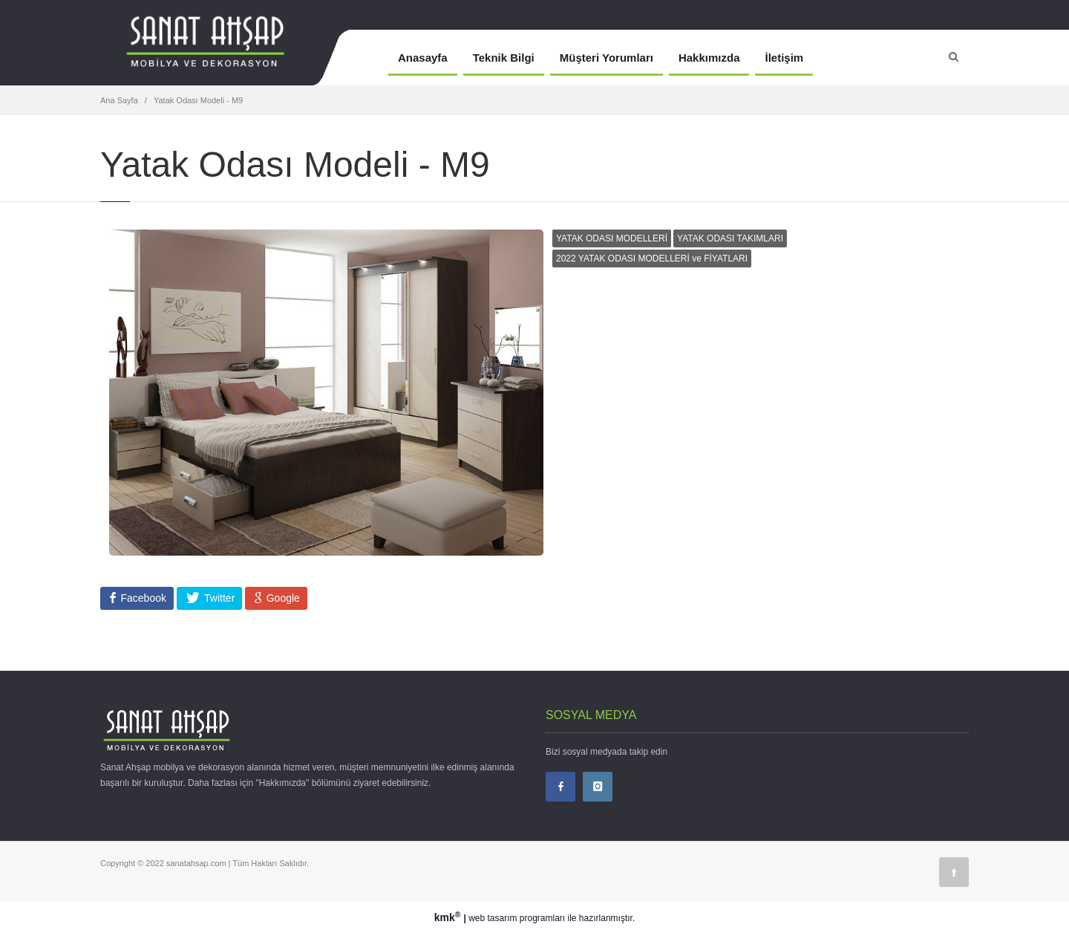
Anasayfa (423, 57)
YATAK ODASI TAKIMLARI (730, 238)
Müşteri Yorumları (606, 57)
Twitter (218, 598)
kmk (449, 917)
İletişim (784, 57)
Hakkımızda (709, 57)
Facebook (142, 598)
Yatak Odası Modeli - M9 (198, 100)
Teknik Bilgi (503, 57)
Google (282, 598)
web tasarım (492, 918)
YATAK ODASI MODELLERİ (611, 238)
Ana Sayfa (119, 100)
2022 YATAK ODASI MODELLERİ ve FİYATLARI (652, 258)
